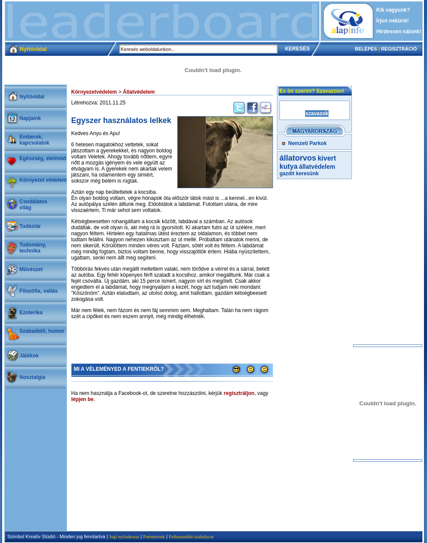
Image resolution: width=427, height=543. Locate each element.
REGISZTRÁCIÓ (399, 48)
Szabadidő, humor (41, 331)
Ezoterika (30, 312)
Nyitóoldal (31, 97)
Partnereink (154, 536)
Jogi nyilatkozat (124, 536)
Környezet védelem (42, 180)
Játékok (29, 356)
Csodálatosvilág (33, 205)
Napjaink (30, 118)
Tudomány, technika (32, 248)
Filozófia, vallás (38, 291)
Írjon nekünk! (393, 21)
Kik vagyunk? (393, 10)
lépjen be (82, 399)
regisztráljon (239, 393)
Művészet (31, 269)
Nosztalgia (32, 377)
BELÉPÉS (366, 48)
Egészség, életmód (42, 158)
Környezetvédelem (94, 92)
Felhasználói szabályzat (191, 536)
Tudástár (30, 226)
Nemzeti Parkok (307, 143)
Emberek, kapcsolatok (34, 140)
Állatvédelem (139, 92)
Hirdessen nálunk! (399, 31)
